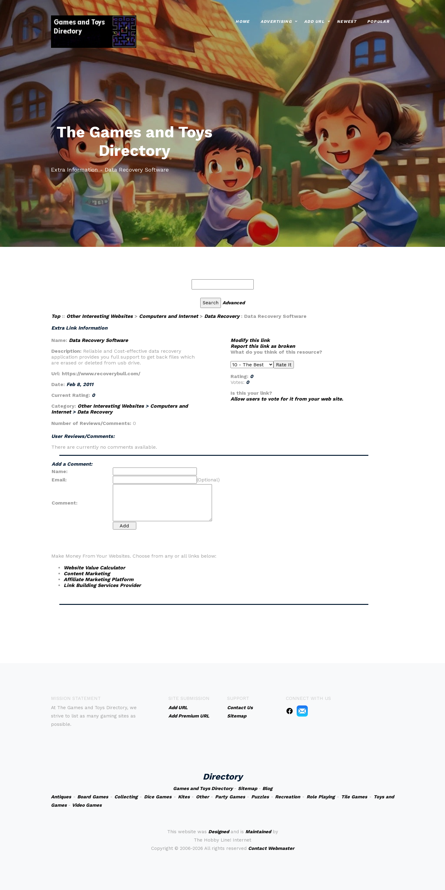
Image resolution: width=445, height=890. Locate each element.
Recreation (287, 797)
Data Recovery (221, 316)
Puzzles (260, 797)
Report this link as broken (263, 346)
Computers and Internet (168, 316)
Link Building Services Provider (102, 585)
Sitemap (247, 788)
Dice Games (158, 797)
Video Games (87, 805)
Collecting (126, 797)
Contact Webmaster (271, 848)
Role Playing (321, 797)
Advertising (276, 21)
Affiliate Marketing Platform (99, 579)
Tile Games (354, 797)
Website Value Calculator (94, 568)
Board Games (92, 797)
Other (202, 797)
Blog (267, 788)
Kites (184, 797)
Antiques (61, 797)
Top (55, 316)
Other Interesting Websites (99, 316)
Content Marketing (87, 573)
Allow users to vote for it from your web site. (287, 399)
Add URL (314, 21)
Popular (378, 21)
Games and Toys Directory (203, 788)
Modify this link (250, 340)
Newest (346, 21)
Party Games (230, 797)
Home (242, 21)
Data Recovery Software (98, 340)
